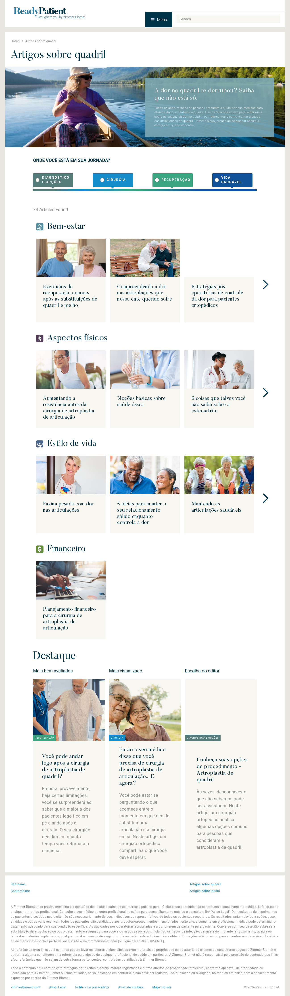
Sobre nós (18, 884)
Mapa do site (162, 987)
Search (275, 19)
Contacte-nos (21, 891)
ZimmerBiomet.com (25, 987)
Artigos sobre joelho (205, 891)
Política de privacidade (92, 987)
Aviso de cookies (130, 987)
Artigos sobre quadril (205, 884)
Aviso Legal (57, 987)
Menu (158, 19)
